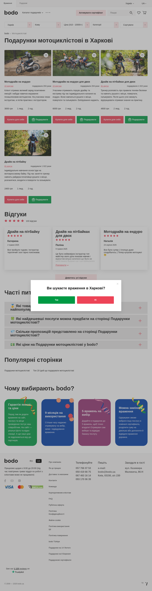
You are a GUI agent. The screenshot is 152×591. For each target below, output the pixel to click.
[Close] (117, 284)
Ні (95, 300)
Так (56, 300)
